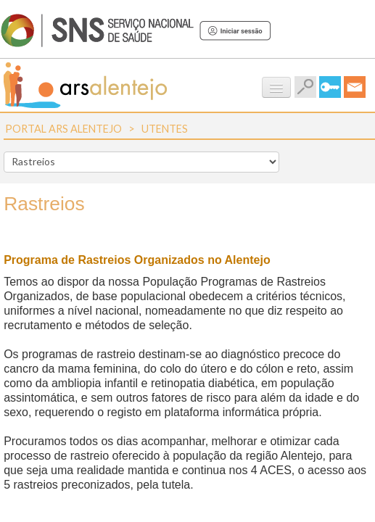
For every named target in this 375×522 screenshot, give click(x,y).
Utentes (164, 129)
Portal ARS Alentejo (63, 129)
